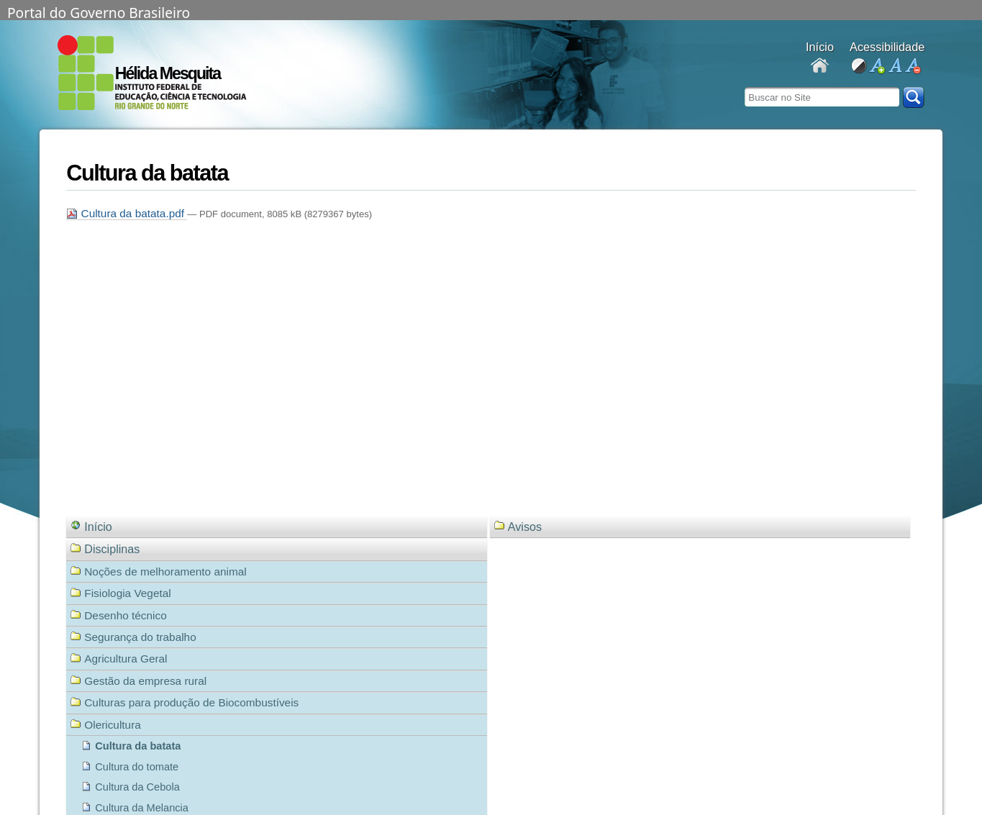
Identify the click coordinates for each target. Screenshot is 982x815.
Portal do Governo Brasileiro (98, 11)
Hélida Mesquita (168, 73)
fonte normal (895, 67)
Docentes (820, 67)
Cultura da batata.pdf (126, 213)
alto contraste (859, 67)
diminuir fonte (913, 67)
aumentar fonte (877, 67)
